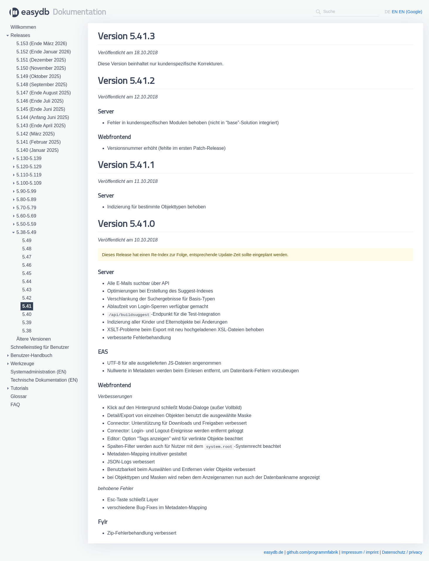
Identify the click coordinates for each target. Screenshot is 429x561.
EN (395, 11)
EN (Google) (410, 11)
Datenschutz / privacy (402, 552)
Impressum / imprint (359, 552)
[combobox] (346, 11)
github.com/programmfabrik (312, 552)
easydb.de (273, 552)
